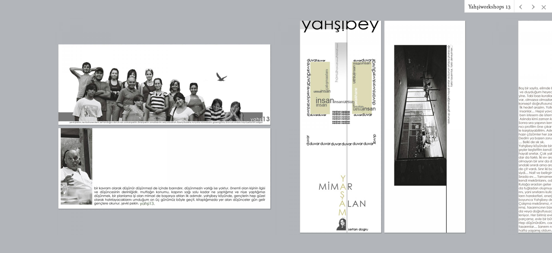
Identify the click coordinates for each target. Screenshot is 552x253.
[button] (533, 6)
